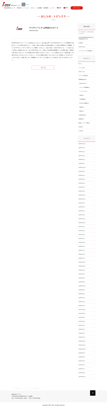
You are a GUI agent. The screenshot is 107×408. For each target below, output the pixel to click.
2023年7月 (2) (82, 179)
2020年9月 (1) (82, 246)
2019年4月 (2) (82, 278)
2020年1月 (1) (82, 258)
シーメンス (26, 8)
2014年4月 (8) (82, 372)
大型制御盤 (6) (82, 99)
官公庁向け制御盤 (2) (84, 103)
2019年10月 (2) (82, 266)
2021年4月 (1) (82, 234)
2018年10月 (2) (82, 285)
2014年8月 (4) (82, 356)
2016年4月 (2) (82, 329)
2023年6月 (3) (82, 183)
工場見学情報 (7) (82, 115)
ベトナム (31, 24)
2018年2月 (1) (82, 301)
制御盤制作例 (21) (83, 79)
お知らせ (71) (82, 71)
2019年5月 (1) (82, 274)
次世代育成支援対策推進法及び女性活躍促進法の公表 (86, 38)
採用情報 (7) (81, 119)
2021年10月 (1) (82, 222)
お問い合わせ (76, 8)
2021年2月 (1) (82, 238)
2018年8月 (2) (82, 289)
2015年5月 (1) (82, 333)
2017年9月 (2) (82, 317)
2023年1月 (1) (82, 191)
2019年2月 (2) (82, 281)
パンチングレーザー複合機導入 (85, 50)
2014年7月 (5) (82, 360)
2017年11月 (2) (82, 309)
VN (66, 7)
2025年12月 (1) (82, 143)
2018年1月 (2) (82, 305)
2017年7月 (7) (82, 325)
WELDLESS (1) (82, 83)
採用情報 (45, 8)
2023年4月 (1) (82, 187)
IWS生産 (19, 8)
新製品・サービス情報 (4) (84, 122)
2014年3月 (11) (82, 376)
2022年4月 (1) (82, 210)
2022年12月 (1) (82, 195)
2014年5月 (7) (82, 368)
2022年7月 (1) (82, 203)
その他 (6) (81, 130)
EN (59, 7)
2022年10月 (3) (82, 199)
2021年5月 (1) (82, 230)
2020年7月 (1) (82, 250)
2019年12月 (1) (82, 262)
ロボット (33, 8)
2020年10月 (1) (82, 242)
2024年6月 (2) (82, 159)
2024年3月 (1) (82, 163)
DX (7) (80, 63)
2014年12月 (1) (82, 341)
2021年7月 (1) (82, 226)
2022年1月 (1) (82, 214)
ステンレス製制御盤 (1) (84, 87)
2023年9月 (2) (82, 171)
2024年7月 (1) (82, 155)
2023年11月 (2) (82, 167)
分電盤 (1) (81, 95)
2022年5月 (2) (82, 206)
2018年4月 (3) (82, 297)
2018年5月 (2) (82, 293)
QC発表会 (81, 42)
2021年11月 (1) (82, 218)
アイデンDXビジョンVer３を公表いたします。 (86, 32)
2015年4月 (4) (82, 337)
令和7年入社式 (82, 46)
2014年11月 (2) (82, 345)
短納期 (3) (81, 107)
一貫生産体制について (9, 8)
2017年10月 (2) (82, 313)
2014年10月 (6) (82, 349)
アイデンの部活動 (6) (83, 75)
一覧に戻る (43, 67)
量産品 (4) (81, 111)
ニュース (52, 8)
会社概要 (39, 8)
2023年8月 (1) (82, 175)
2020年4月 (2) (82, 254)
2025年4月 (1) (82, 151)
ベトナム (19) (82, 67)
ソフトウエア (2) (83, 91)
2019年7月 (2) (82, 270)
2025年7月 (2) (82, 147)
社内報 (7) (81, 126)
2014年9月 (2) (82, 353)
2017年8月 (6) (82, 321)
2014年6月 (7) (82, 364)
